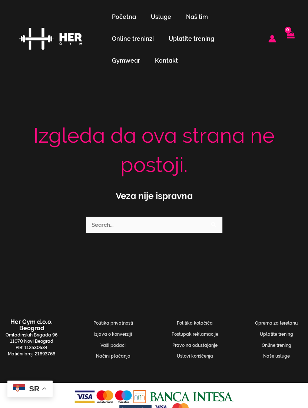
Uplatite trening (133, 38)
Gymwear (182, 38)
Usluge (156, 16)
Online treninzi (233, 16)
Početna (122, 16)
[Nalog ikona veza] (272, 28)
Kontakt (219, 38)
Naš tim (190, 16)
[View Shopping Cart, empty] (290, 27)
